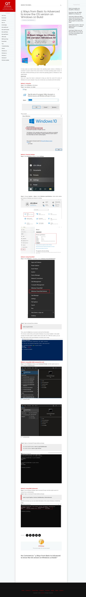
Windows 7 (4, 55)
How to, (25, 20)
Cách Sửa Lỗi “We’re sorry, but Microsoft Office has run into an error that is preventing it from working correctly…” (76, 32)
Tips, (28, 20)
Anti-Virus (4, 15)
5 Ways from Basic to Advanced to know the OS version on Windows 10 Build (40, 14)
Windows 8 (4, 57)
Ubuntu (3, 48)
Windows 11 (4, 53)
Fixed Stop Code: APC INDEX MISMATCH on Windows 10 (75, 13)
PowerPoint (4, 41)
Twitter (56, 590)
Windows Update (5, 60)
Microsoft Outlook (5, 29)
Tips (2, 43)
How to (3, 22)
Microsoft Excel (5, 27)
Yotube (52, 590)
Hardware (4, 20)
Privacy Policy (35, 590)
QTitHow (41, 546)
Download (4, 17)
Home (23, 590)
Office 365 (4, 36)
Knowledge (4, 24)
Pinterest (61, 590)
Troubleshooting (5, 46)
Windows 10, (31, 20)
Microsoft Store (5, 31)
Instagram (41, 590)
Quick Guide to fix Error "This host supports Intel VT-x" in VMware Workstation (76, 26)
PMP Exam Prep (5, 39)
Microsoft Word (5, 34)
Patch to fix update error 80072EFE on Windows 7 (74, 9)
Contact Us (28, 590)
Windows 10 (4, 50)
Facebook (47, 590)
